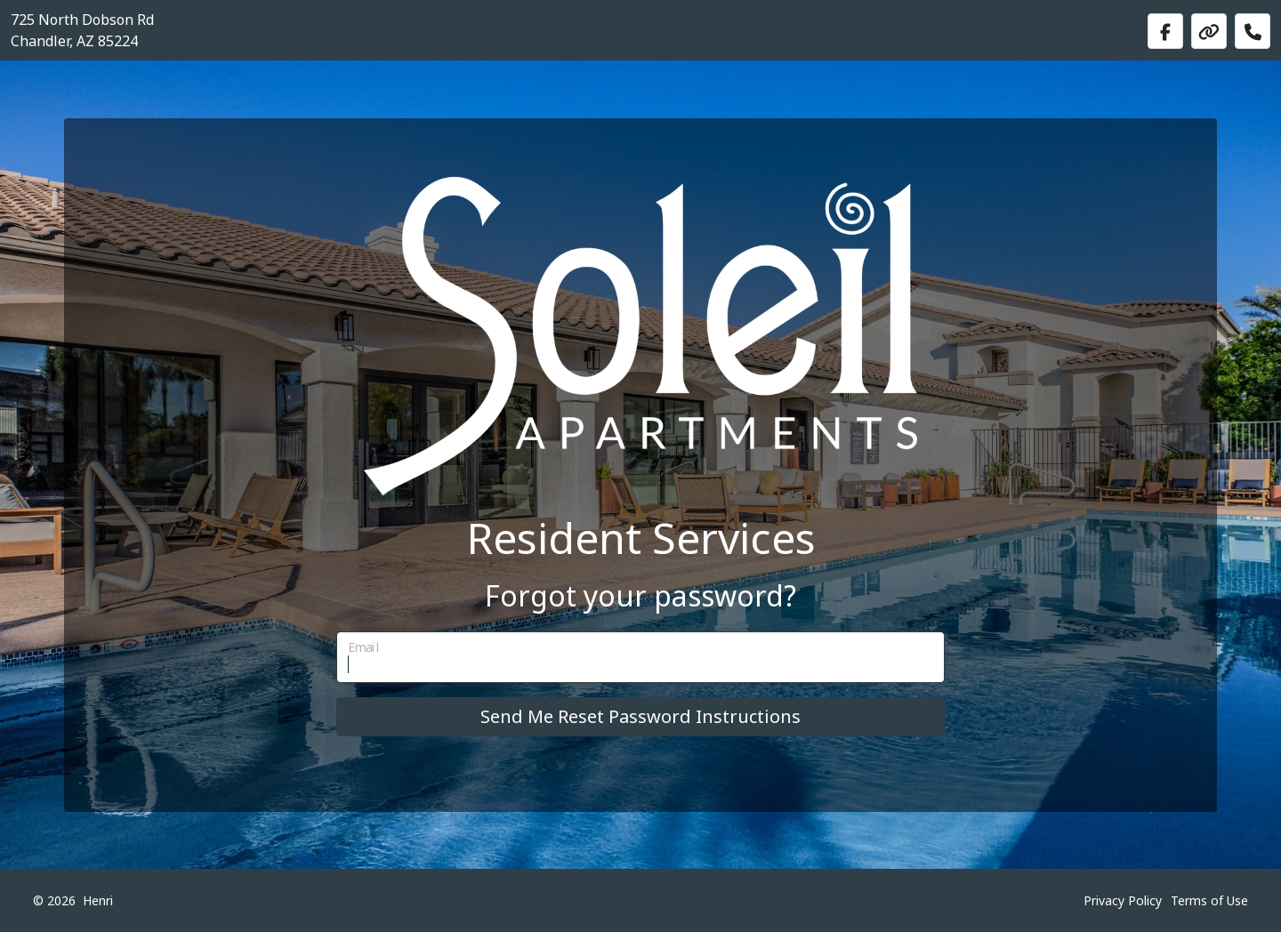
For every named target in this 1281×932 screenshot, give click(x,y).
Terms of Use (1209, 900)
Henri (98, 900)
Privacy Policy (1123, 900)
